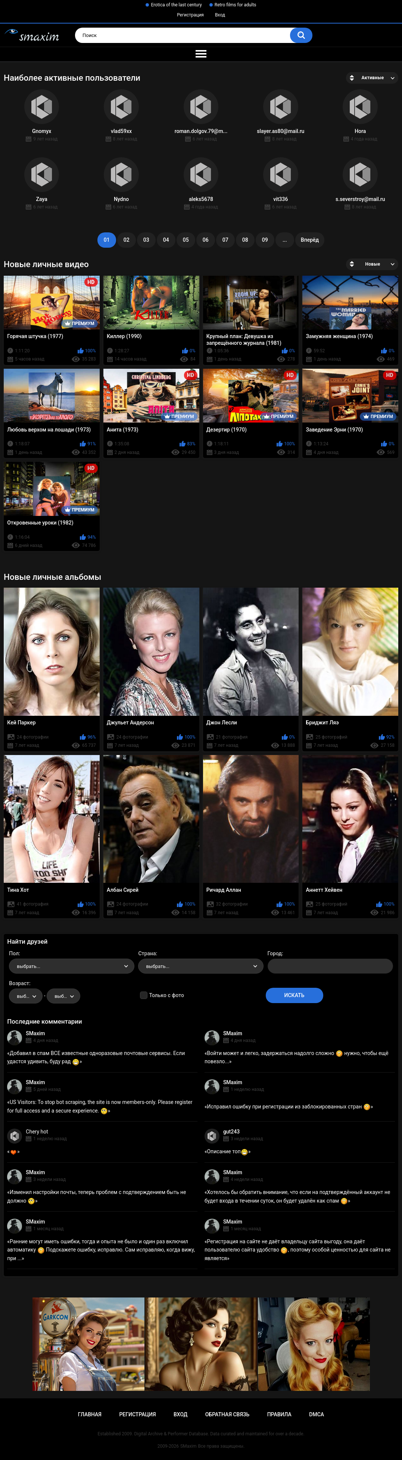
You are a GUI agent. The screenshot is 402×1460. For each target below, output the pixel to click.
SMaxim (35, 1033)
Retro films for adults (235, 4)
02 (127, 240)
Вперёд (310, 240)
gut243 (231, 1132)
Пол (14, 953)
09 (265, 240)
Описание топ (227, 1151)
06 (206, 240)
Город (275, 953)
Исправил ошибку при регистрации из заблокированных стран (288, 1107)
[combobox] (71, 966)
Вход (220, 15)
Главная (90, 1414)
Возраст (19, 983)
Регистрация (190, 15)
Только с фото (166, 995)
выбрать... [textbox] (28, 966)
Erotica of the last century (176, 4)
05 (186, 240)
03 (146, 240)
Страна (147, 953)
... (285, 240)
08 (245, 240)
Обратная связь (227, 1414)
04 (166, 240)
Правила (279, 1414)
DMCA (316, 1414)
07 (225, 240)
